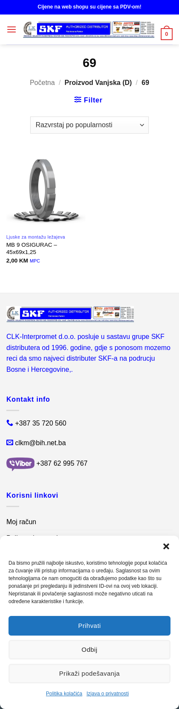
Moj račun (21, 521)
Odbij (89, 650)
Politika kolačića (64, 694)
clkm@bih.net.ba (40, 442)
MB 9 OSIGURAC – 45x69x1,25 (31, 249)
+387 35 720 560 (40, 423)
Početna (42, 82)
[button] (166, 547)
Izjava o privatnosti (107, 694)
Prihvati (89, 626)
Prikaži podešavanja (89, 673)
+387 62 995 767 (62, 463)
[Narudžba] (89, 125)
